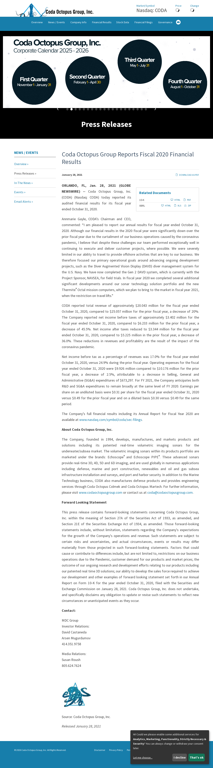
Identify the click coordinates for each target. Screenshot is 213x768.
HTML (175, 208)
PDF (187, 208)
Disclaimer (99, 759)
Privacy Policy (116, 759)
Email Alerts (22, 210)
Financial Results (102, 34)
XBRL (142, 214)
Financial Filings (144, 34)
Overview (37, 34)
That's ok (197, 757)
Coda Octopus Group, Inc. (34, 758)
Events (18, 201)
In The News (22, 191)
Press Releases (24, 182)
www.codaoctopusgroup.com (100, 501)
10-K (141, 208)
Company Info (78, 34)
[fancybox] (106, 81)
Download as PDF (187, 183)
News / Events (56, 34)
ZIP (187, 214)
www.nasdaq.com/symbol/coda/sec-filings (110, 428)
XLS (177, 214)
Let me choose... (142, 757)
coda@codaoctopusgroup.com (170, 501)
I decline (180, 757)
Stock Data (122, 34)
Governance (165, 34)
